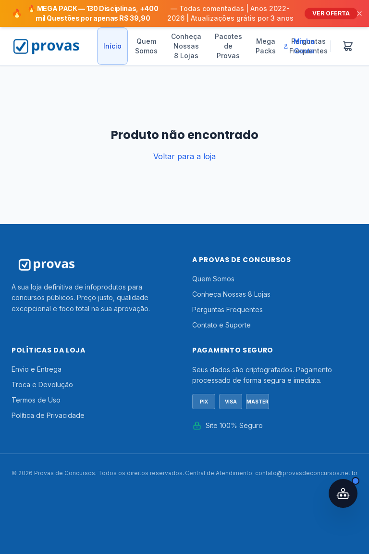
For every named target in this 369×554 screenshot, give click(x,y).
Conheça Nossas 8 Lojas (186, 46)
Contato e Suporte (221, 325)
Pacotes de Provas (228, 46)
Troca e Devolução (42, 384)
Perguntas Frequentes (227, 309)
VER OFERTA (331, 13)
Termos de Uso (36, 400)
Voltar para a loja (184, 156)
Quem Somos (146, 46)
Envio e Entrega (37, 369)
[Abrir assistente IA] (343, 493)
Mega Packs (266, 46)
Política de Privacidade (48, 415)
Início (112, 46)
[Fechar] (359, 13)
